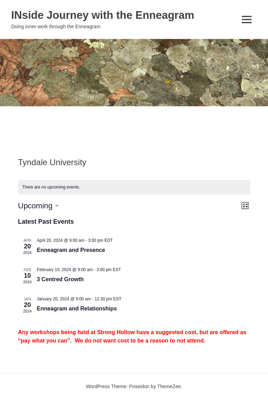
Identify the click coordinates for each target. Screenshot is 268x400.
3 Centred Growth (60, 279)
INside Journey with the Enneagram (114, 14)
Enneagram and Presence (71, 250)
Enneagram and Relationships (77, 308)
